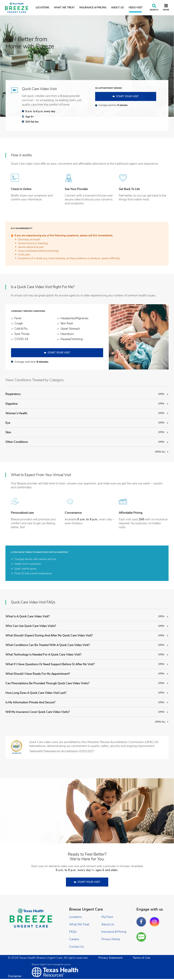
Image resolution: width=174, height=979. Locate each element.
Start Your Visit (127, 96)
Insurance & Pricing (92, 7)
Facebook (142, 919)
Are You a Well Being (142, 937)
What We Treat (64, 7)
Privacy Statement (110, 958)
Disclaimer (15, 976)
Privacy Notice (110, 939)
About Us (117, 7)
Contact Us (76, 947)
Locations (42, 7)
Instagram (155, 919)
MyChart (107, 917)
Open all (162, 452)
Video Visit (135, 7)
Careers (74, 939)
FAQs (72, 932)
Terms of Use (141, 958)
